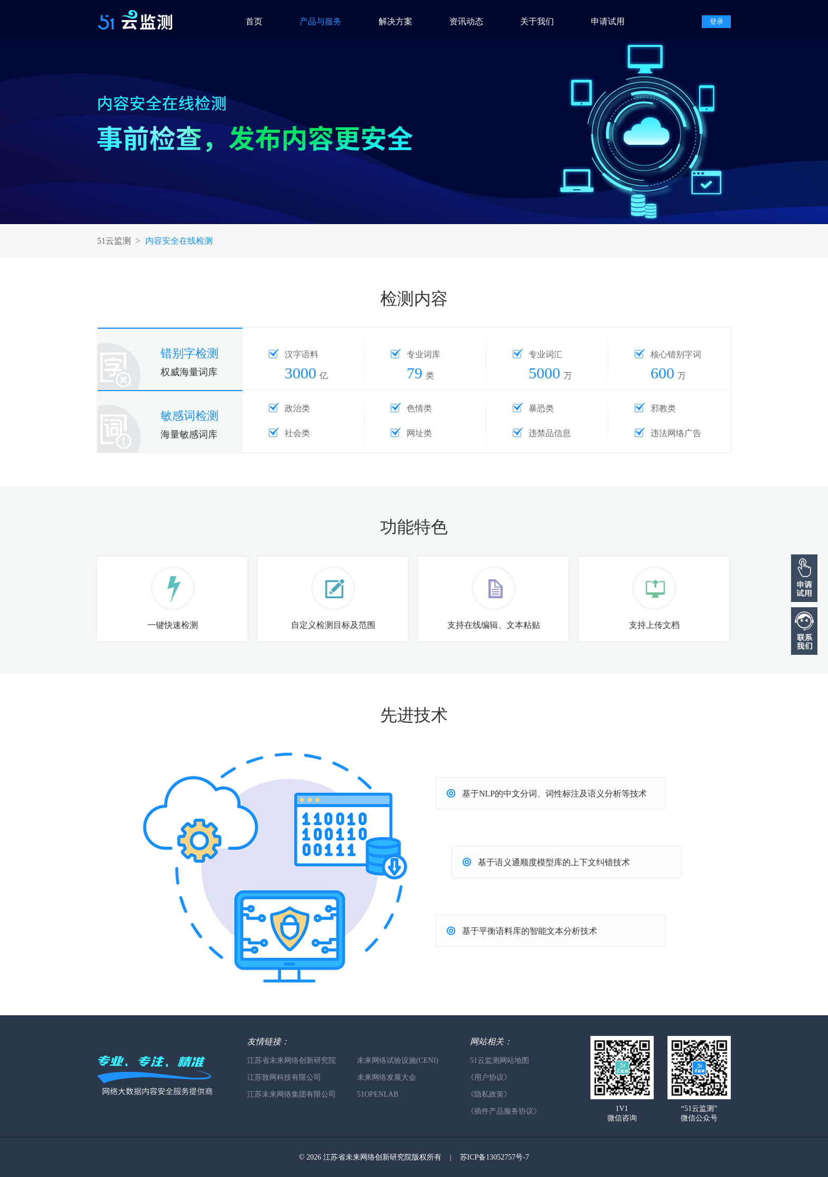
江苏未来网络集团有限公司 (291, 1094)
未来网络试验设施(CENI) (397, 1060)
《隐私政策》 (489, 1094)
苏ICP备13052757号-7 (494, 1157)
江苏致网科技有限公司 (284, 1077)
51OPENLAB (378, 1094)
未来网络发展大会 (386, 1077)
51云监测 (114, 240)
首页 (254, 21)
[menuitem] (264, 19)
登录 (716, 21)
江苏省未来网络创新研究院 (291, 1060)
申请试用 (608, 21)
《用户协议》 (489, 1077)
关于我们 (537, 21)
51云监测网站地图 (499, 1060)
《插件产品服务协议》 (504, 1111)
